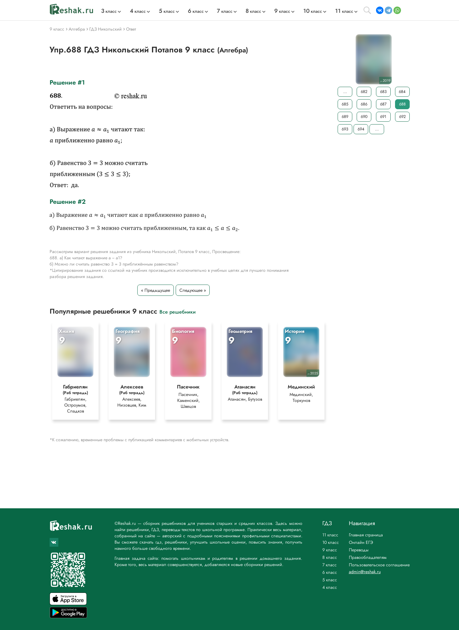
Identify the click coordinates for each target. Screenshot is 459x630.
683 (383, 92)
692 (402, 117)
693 (345, 129)
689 (345, 117)
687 (383, 104)
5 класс (329, 580)
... (345, 92)
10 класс (330, 542)
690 (363, 117)
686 (364, 104)
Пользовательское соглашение (379, 565)
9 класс (329, 550)
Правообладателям (368, 557)
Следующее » (192, 290)
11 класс (330, 535)
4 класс (329, 587)
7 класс (329, 565)
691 (383, 117)
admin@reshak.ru (365, 572)
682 (364, 92)
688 (402, 104)
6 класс (329, 572)
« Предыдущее (155, 290)
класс (109, 11)
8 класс (329, 557)
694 (360, 129)
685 (345, 104)
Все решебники (177, 311)
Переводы (359, 550)
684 (402, 92)
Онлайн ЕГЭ (361, 542)
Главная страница (366, 535)
